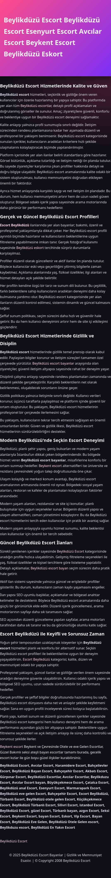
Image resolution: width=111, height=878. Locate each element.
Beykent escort (50, 465)
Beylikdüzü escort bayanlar (53, 363)
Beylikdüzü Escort (70, 551)
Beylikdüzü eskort (30, 247)
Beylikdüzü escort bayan (49, 568)
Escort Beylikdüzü (14, 225)
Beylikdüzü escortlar (36, 105)
